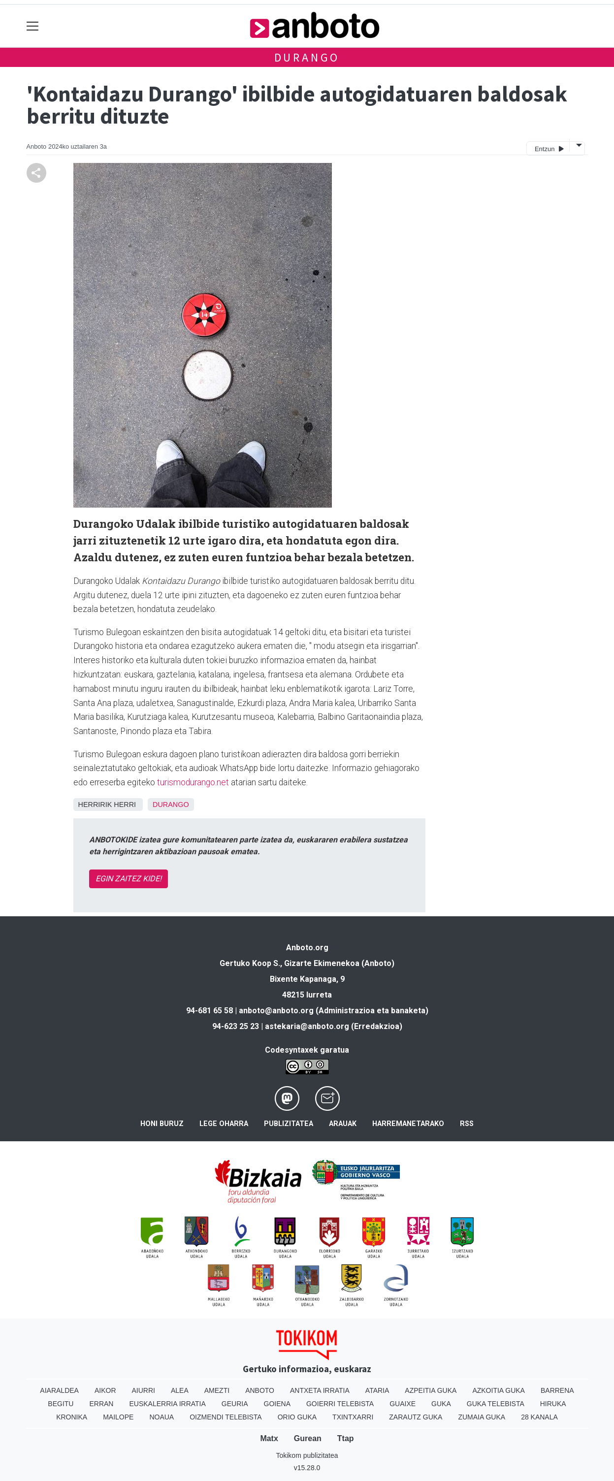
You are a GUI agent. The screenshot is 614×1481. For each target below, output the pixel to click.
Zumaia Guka (481, 1417)
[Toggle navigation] (32, 25)
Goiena (277, 1404)
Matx (269, 1438)
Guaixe (402, 1404)
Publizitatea (288, 1124)
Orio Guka (297, 1417)
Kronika (71, 1417)
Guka (441, 1404)
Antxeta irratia (320, 1390)
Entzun (549, 148)
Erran (101, 1404)
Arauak (342, 1124)
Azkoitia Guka (498, 1390)
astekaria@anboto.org (307, 1026)
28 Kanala (539, 1417)
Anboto (259, 1390)
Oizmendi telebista (226, 1417)
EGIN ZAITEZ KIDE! (129, 878)
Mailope (118, 1417)
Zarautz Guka (415, 1417)
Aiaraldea (59, 1390)
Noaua (161, 1417)
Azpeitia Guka (430, 1390)
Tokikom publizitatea (307, 1455)
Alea (180, 1390)
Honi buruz (162, 1124)
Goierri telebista (340, 1404)
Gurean (308, 1438)
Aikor (105, 1390)
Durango (307, 57)
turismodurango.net (193, 782)
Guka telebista (495, 1404)
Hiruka (553, 1404)
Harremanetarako (408, 1124)
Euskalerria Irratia (167, 1404)
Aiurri (143, 1390)
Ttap (345, 1438)
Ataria (377, 1390)
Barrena (557, 1390)
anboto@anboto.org (276, 1010)
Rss (467, 1124)
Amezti (216, 1390)
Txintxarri (352, 1417)
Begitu (60, 1404)
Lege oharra (223, 1124)
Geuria (235, 1404)
